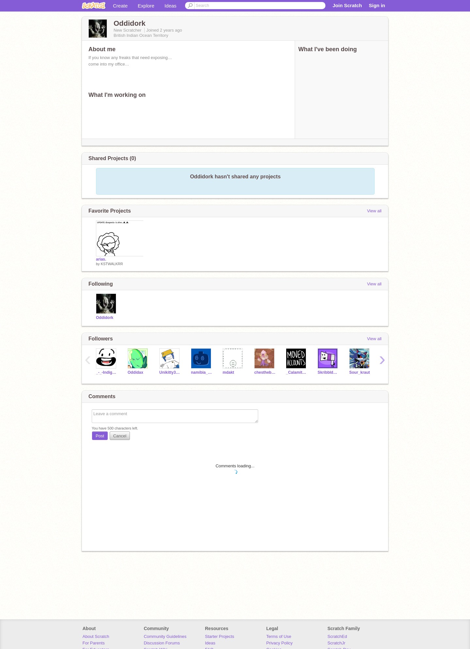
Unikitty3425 (170, 372)
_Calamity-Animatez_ (297, 372)
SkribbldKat (328, 372)
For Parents (94, 643)
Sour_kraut (359, 372)
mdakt (228, 372)
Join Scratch (347, 5)
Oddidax (135, 372)
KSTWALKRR (112, 264)
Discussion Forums (162, 643)
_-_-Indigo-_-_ (107, 372)
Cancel (119, 435)
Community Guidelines (165, 636)
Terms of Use (278, 636)
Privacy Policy (279, 643)
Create (120, 5)
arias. (101, 259)
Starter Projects (219, 636)
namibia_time (202, 372)
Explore (146, 5)
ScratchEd (337, 636)
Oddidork (104, 317)
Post (100, 435)
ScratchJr (336, 643)
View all (374, 210)
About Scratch (96, 636)
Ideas (170, 5)
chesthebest (265, 372)
